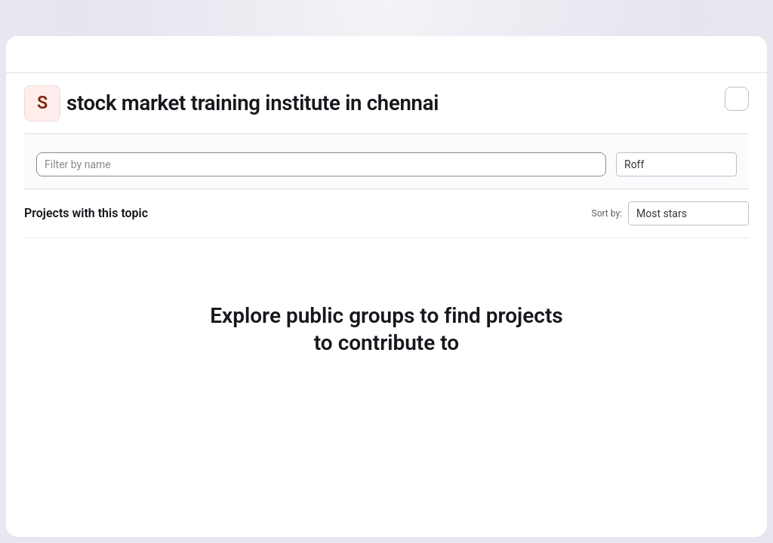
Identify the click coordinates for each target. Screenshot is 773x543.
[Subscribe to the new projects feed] (737, 99)
